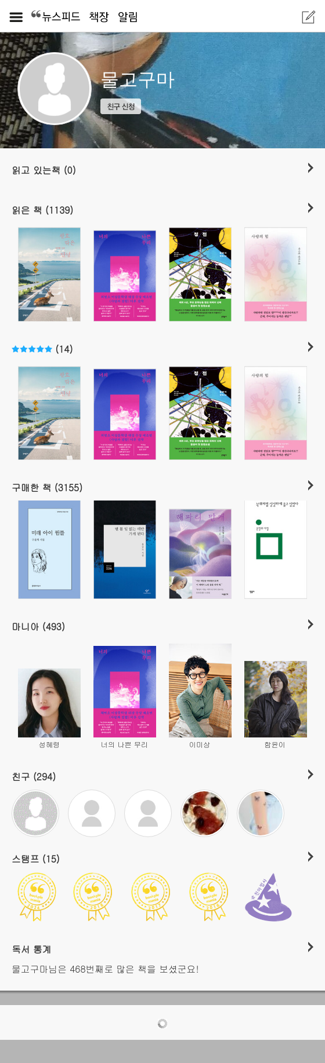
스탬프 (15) (36, 858)
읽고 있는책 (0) (44, 169)
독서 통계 (32, 949)
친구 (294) (34, 776)
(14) (42, 348)
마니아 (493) (38, 626)
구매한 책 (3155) (47, 487)
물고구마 (137, 79)
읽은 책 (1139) (42, 209)
